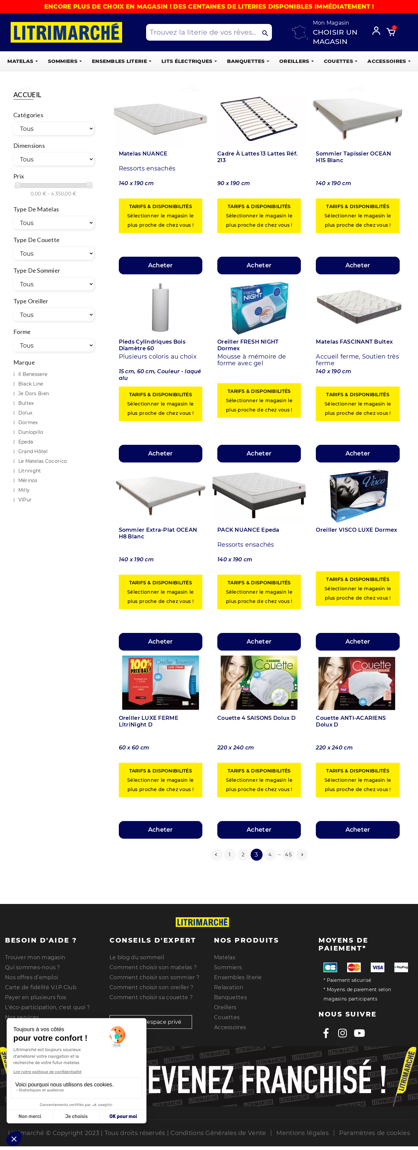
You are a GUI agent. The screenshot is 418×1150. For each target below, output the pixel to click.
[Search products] (209, 32)
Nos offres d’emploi (31, 977)
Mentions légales (302, 1133)
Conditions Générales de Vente (218, 1133)
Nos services (22, 1017)
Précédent (216, 855)
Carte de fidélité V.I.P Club (41, 987)
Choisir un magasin (335, 37)
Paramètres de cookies (374, 1133)
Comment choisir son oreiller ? (151, 987)
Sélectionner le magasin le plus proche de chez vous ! (160, 215)
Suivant (302, 855)
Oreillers (225, 1007)
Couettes (227, 1017)
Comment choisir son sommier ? (154, 977)
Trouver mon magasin (35, 957)
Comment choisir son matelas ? (153, 967)
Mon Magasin (331, 23)
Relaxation (228, 987)
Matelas (224, 957)
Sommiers (228, 967)
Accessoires (230, 1027)
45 (288, 854)
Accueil (27, 95)
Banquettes (230, 997)
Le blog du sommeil (136, 957)
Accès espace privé (151, 1022)
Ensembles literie (238, 977)
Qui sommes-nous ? (32, 967)
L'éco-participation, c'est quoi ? (47, 1007)
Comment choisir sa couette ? (151, 997)
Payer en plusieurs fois (35, 997)
